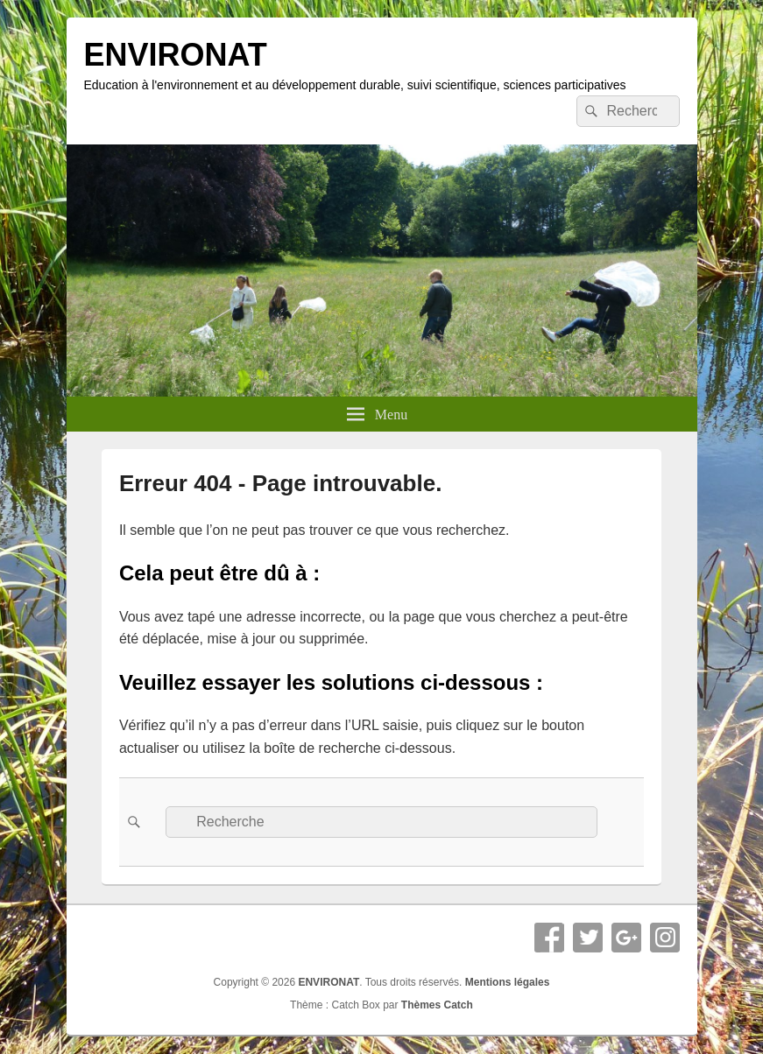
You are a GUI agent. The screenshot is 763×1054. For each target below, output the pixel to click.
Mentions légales (507, 982)
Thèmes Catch (437, 1005)
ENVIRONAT (175, 55)
